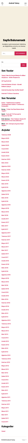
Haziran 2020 (5, 170)
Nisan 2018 (5, 212)
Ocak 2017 (4, 257)
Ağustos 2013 (5, 320)
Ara (2, 62)
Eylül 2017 (4, 229)
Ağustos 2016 (5, 275)
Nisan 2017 (5, 247)
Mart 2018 (4, 215)
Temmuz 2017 (6, 236)
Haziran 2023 (5, 159)
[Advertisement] (14, 21)
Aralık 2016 (5, 261)
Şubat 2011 (5, 418)
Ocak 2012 (4, 380)
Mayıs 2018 (5, 208)
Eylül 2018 (4, 201)
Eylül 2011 (4, 394)
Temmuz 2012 (6, 359)
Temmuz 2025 (6, 135)
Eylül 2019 (4, 187)
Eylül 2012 (4, 352)
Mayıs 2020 (5, 173)
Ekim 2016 (4, 268)
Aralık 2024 (5, 152)
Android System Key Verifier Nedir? (12, 90)
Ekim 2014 (4, 299)
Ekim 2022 (4, 163)
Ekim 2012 (4, 348)
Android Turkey (14, 3)
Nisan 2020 (5, 177)
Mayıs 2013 (5, 327)
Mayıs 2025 (5, 138)
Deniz (3, 102)
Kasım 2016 (5, 264)
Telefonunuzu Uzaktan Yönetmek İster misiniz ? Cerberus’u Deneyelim (12, 104)
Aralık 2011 (5, 383)
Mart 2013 (4, 334)
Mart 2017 (4, 250)
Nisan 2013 (5, 331)
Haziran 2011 (5, 404)
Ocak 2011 (4, 422)
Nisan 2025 (5, 142)
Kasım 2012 (5, 345)
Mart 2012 (4, 373)
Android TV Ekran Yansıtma (10, 93)
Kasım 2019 (5, 180)
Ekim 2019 (4, 184)
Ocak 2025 (5, 149)
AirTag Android (6, 81)
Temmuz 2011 (6, 401)
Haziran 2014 (5, 303)
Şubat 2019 (5, 194)
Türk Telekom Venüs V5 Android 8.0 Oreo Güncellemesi (13, 119)
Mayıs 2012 (5, 366)
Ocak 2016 (4, 292)
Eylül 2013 (4, 317)
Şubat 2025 (5, 145)
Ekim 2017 (4, 226)
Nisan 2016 (5, 282)
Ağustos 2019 (5, 191)
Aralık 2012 (5, 341)
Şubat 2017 (5, 254)
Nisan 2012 (5, 369)
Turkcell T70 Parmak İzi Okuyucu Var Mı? (11, 115)
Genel (3, 431)
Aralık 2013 (5, 310)
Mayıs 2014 (5, 306)
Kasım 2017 (5, 222)
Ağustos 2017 (5, 233)
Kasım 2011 (5, 387)
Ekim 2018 (4, 198)
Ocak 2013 (4, 338)
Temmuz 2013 (6, 324)
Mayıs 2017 (5, 243)
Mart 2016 (4, 285)
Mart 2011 (4, 415)
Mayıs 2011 (5, 408)
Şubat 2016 (5, 289)
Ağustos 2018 (5, 205)
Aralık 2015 (5, 296)
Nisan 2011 (4, 411)
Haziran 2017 (5, 240)
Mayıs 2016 (5, 278)
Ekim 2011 (4, 390)
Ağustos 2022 (6, 166)
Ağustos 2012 (5, 355)
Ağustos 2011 (5, 397)
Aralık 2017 (5, 219)
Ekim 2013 (4, 313)
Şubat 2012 (5, 376)
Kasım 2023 (5, 156)
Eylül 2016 (4, 271)
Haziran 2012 (5, 362)
